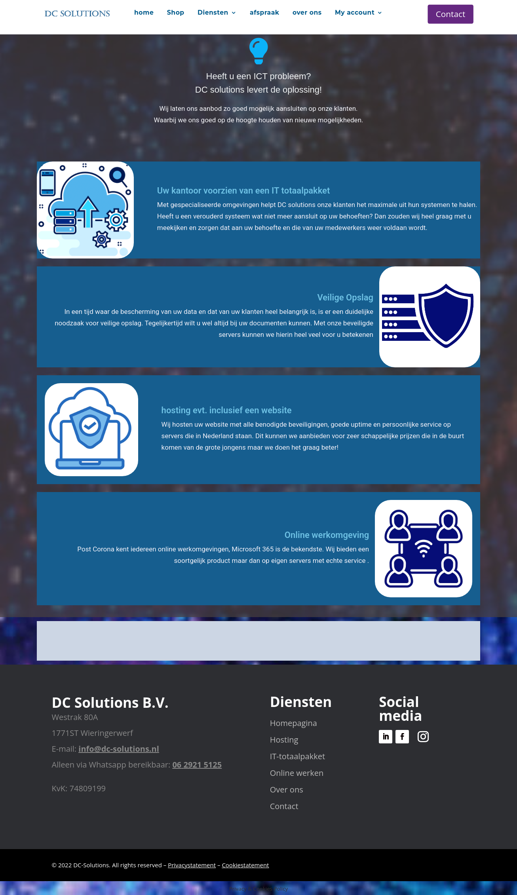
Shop (175, 12)
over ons (307, 12)
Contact (451, 13)
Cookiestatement (245, 865)
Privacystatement (192, 865)
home (144, 12)
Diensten (213, 12)
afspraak (264, 12)
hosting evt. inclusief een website (227, 410)
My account (354, 12)
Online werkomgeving (327, 535)
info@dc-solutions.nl (118, 748)
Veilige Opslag (345, 297)
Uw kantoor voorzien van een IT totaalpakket (243, 191)
